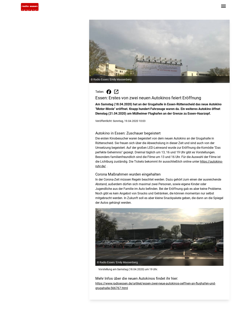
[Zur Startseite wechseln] (29, 7)
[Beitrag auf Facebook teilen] (109, 91)
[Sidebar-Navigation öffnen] (223, 7)
